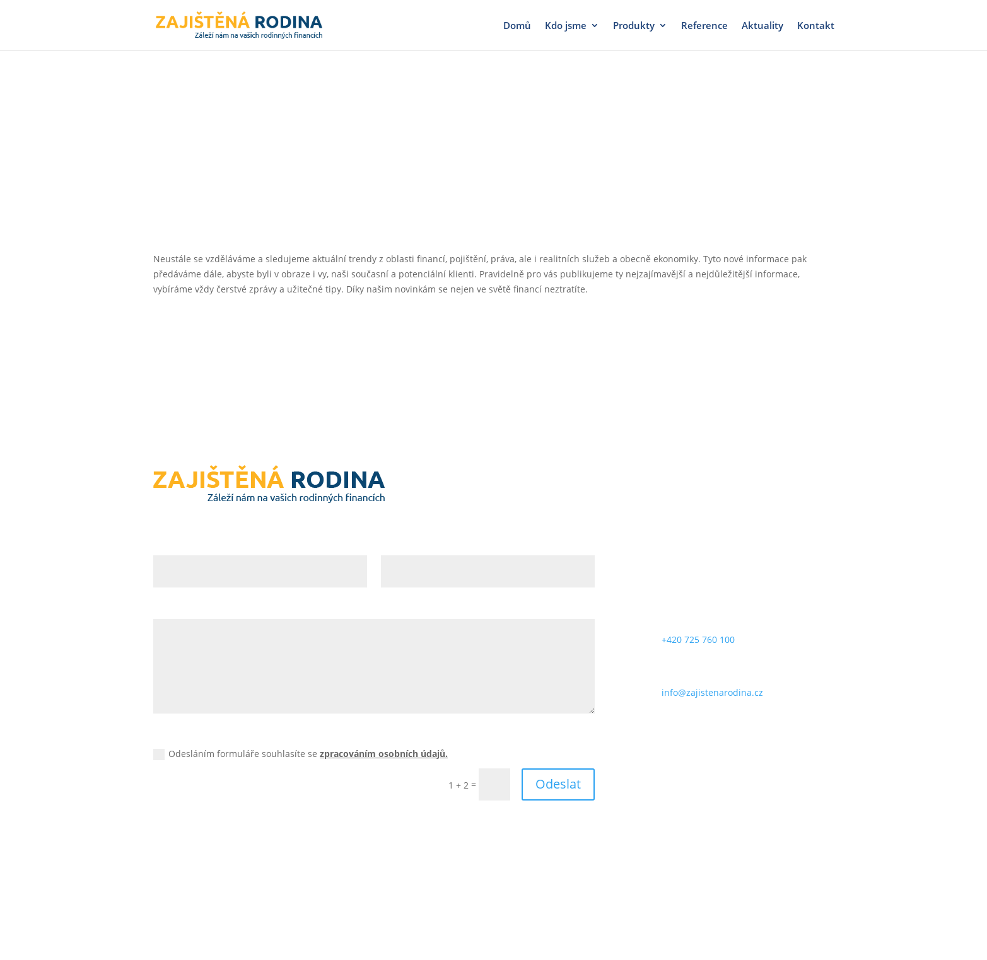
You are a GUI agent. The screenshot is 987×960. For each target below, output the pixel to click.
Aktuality (762, 26)
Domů (517, 26)
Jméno (167, 544)
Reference (704, 26)
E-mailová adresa (418, 544)
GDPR (165, 735)
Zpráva (168, 609)
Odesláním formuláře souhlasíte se (300, 754)
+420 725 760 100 (698, 639)
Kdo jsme (566, 26)
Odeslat (558, 783)
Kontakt (815, 26)
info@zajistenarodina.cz (712, 692)
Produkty (634, 26)
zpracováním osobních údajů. (384, 754)
